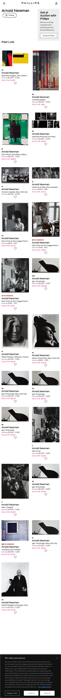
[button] (15, 67)
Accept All (31, 693)
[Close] (57, 658)
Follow (9, 15)
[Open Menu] (5, 3)
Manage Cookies (12, 693)
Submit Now (49, 35)
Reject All (47, 693)
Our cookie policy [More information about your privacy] (44, 687)
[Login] (56, 3)
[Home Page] (30, 3)
